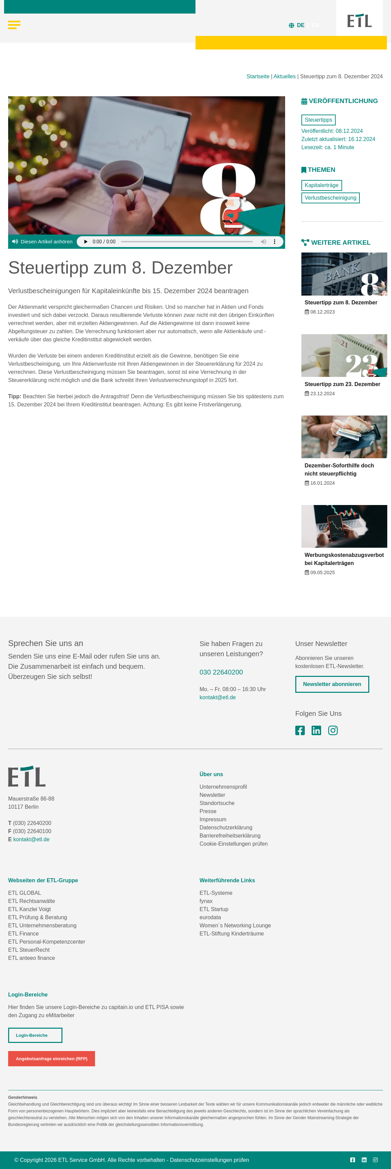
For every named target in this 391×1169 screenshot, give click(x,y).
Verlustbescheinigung (330, 198)
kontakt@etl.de (218, 697)
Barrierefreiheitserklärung (230, 836)
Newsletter (212, 795)
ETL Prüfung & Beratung (37, 917)
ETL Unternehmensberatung (42, 925)
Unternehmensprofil (223, 787)
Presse (208, 811)
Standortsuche (217, 803)
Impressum (213, 819)
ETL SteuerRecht (29, 950)
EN (315, 25)
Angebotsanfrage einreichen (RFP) (51, 1058)
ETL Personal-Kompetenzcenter (46, 942)
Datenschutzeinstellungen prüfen (209, 1160)
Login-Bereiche (32, 1035)
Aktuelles (285, 76)
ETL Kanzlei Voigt (29, 909)
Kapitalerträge (322, 185)
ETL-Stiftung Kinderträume (232, 933)
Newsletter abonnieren (332, 684)
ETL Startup (214, 909)
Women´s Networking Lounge (235, 925)
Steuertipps (318, 120)
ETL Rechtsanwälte (31, 901)
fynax (206, 901)
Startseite (258, 76)
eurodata (210, 917)
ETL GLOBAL (24, 893)
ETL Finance (23, 933)
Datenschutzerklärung (226, 827)
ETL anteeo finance (31, 958)
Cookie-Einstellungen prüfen (234, 844)
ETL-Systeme (216, 893)
